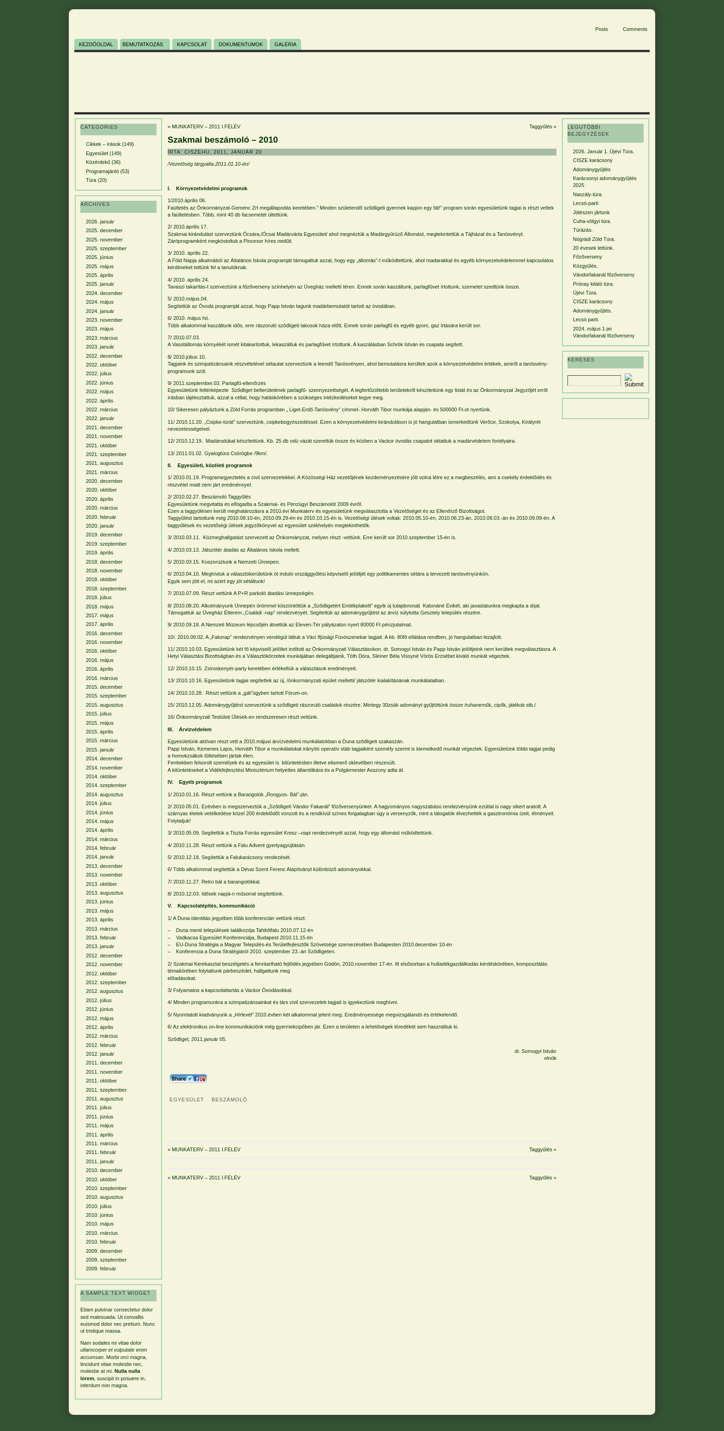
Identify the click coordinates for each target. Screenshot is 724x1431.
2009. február (101, 1268)
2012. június (99, 1009)
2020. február (101, 517)
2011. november (104, 1072)
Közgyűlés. (585, 266)
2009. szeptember (106, 1260)
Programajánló (102, 171)
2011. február (101, 1152)
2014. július (99, 803)
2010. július (99, 1206)
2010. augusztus (104, 1197)
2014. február (101, 848)
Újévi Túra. (585, 292)
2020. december (104, 481)
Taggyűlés (540, 126)
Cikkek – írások (103, 144)
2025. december (104, 230)
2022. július (99, 373)
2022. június (99, 382)
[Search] (594, 380)
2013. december (104, 866)
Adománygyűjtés (591, 169)
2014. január (100, 857)
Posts (601, 29)
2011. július (99, 1107)
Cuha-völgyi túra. (592, 221)
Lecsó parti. (586, 319)
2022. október (101, 364)
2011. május (100, 1125)
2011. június (99, 1116)
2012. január (100, 1054)
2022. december (104, 356)
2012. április (99, 1027)
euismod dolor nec (101, 1324)
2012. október (101, 973)
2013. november (104, 875)
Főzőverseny (587, 256)
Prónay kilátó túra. (593, 284)
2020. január (100, 526)
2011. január (100, 1161)
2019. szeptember (106, 544)
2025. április (99, 275)
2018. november (104, 570)
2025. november (104, 239)
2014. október (101, 776)
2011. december (104, 1062)
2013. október (101, 884)
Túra (91, 180)
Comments (635, 29)
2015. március (102, 740)
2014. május (100, 821)
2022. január (100, 418)
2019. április (99, 552)
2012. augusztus (104, 991)
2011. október (101, 1080)
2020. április (99, 499)
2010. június (99, 1215)
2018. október (101, 579)
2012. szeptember (106, 982)
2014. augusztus (104, 794)
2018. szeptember (106, 588)
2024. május (100, 302)
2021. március (102, 472)
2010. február (101, 1242)
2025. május (100, 266)
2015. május (100, 723)
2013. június (99, 901)
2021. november (104, 436)
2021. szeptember (106, 454)
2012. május (100, 1018)
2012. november (104, 964)
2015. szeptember (106, 695)
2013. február (101, 937)
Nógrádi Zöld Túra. (594, 239)
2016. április (99, 669)
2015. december (104, 687)
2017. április (99, 624)
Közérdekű (98, 162)
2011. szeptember (106, 1090)
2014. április (99, 830)
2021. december (104, 427)
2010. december (104, 1170)
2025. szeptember (106, 248)
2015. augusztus (104, 705)
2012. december (104, 955)
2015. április (99, 731)
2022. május (100, 391)
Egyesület (97, 153)
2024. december (104, 293)
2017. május (100, 615)
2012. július (99, 1000)
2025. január (100, 284)
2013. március (102, 929)
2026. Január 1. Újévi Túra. (603, 151)
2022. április (99, 400)
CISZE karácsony (593, 160)
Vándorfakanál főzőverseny (603, 274)
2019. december (104, 534)
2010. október (101, 1179)
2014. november (104, 767)
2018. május (100, 606)
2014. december (104, 758)
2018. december (104, 562)
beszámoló (229, 1099)
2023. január (100, 346)
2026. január (100, 221)
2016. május (100, 660)
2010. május (100, 1224)
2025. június (99, 257)
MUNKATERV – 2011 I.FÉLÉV (206, 126)
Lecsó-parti (585, 203)
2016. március (102, 678)
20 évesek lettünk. (593, 248)
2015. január (100, 749)
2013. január (100, 946)
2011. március (102, 1143)
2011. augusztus (104, 1098)
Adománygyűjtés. (592, 310)
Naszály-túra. (588, 194)
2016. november (104, 642)
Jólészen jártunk (591, 212)
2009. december (104, 1251)
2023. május (100, 328)
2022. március (102, 409)
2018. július (99, 597)
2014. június (99, 812)
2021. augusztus (104, 463)
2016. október (101, 651)
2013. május (100, 911)
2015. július (99, 713)
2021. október (101, 445)
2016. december (104, 633)
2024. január (100, 311)
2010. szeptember (106, 1188)
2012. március (102, 1036)
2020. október (101, 490)
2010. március (102, 1233)
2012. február (101, 1045)
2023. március (102, 338)
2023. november (104, 320)
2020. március (102, 508)
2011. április (99, 1134)
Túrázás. (583, 230)
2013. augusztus (104, 893)
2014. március (102, 839)
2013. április (99, 919)
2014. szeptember (106, 785)
